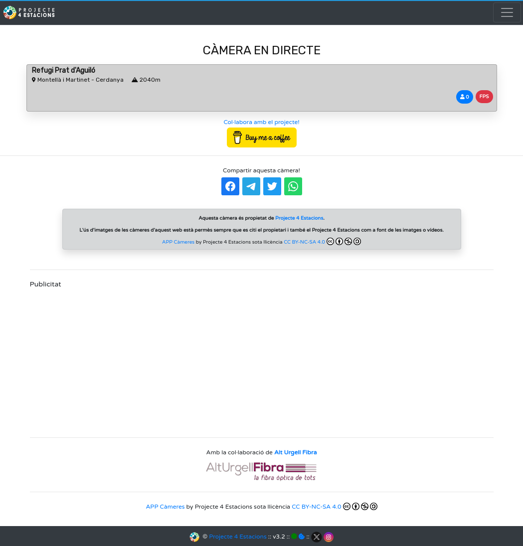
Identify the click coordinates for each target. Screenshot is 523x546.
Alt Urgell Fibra (295, 452)
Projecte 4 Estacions (237, 536)
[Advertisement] (262, 359)
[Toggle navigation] (507, 12)
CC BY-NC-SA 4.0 (322, 241)
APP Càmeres (178, 242)
